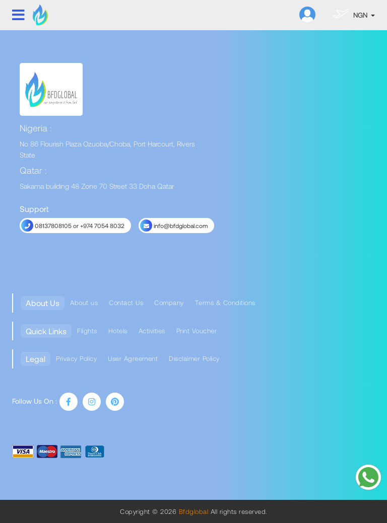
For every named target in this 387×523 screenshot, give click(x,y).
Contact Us (126, 302)
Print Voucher (196, 331)
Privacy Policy (76, 358)
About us (84, 302)
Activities (152, 331)
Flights (87, 331)
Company (169, 302)
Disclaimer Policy (194, 358)
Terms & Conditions (225, 302)
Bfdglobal (192, 511)
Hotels (117, 331)
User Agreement (133, 358)
